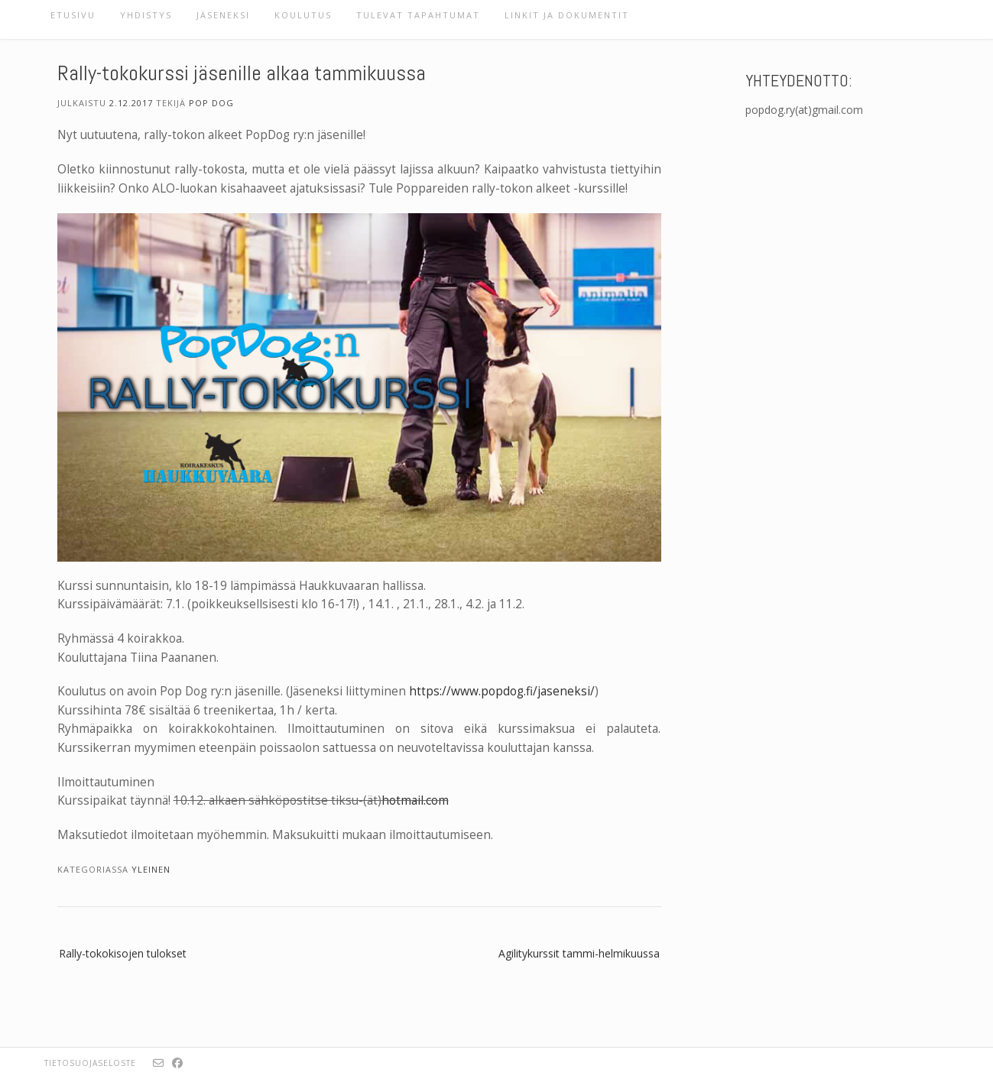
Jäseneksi (223, 15)
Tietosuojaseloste (90, 1063)
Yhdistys (146, 15)
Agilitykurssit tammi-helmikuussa (579, 953)
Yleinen (150, 869)
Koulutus (303, 15)
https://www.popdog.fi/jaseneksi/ (502, 691)
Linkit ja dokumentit (567, 15)
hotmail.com (415, 800)
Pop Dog (211, 103)
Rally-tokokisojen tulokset (123, 953)
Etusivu (73, 15)
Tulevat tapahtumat (418, 15)
